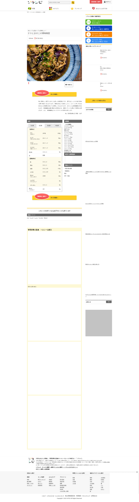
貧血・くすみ (30, 483)
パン (102, 485)
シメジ (31, 142)
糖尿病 (50, 481)
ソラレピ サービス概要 (42, 467)
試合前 (61, 489)
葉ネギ (30, 188)
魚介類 (91, 487)
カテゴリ (54, 8)
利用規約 (78, 495)
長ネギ (31, 175)
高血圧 (50, 479)
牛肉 (91, 481)
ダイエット (29, 485)
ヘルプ (44, 495)
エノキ (31, 137)
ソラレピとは (50, 495)
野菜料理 (40, 485)
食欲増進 (62, 487)
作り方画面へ (46, 94)
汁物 (102, 487)
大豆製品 (103, 477)
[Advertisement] (54, 20)
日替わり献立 (106, 462)
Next (79, 63)
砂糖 (31, 168)
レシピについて (59, 495)
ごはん (102, 481)
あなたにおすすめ (99, 8)
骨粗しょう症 (52, 485)
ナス (31, 132)
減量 (61, 483)
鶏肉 (91, 477)
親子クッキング (41, 479)
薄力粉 (30, 152)
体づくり (40, 483)
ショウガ (32, 180)
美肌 (66, 168)
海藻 (91, 489)
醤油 (31, 165)
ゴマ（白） (32, 185)
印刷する (70, 84)
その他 (74, 483)
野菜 (65, 173)
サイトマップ (86, 495)
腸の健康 (70, 168)
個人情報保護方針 (70, 495)
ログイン (107, 2)
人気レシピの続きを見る (99, 100)
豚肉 (91, 479)
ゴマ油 (31, 172)
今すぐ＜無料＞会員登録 (42, 469)
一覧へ (109, 109)
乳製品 (102, 479)
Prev (29, 63)
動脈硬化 (67, 171)
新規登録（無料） (96, 1)
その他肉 (92, 483)
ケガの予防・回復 (64, 491)
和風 (68, 175)
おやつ (39, 481)
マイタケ (32, 147)
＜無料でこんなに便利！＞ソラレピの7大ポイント (64, 467)
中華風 (74, 481)
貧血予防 (62, 481)
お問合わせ (94, 495)
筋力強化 (62, 479)
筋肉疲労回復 (63, 485)
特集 (31, 8)
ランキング (76, 8)
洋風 (74, 479)
